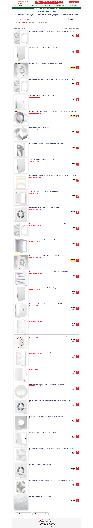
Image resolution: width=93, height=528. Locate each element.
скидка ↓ (76, 28)
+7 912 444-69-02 (41, 521)
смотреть (56, 8)
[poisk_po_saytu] (44, 19)
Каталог (33, 5)
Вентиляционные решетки (35, 32)
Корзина (46, 5)
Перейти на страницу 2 (40, 513)
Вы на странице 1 (23, 513)
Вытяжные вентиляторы (35, 65)
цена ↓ (71, 28)
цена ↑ (66, 28)
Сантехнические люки (34, 48)
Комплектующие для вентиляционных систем (40, 129)
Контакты (73, 5)
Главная (19, 5)
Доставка (60, 5)
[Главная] (21, 1)
